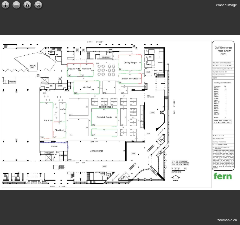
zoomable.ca (227, 220)
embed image (226, 5)
